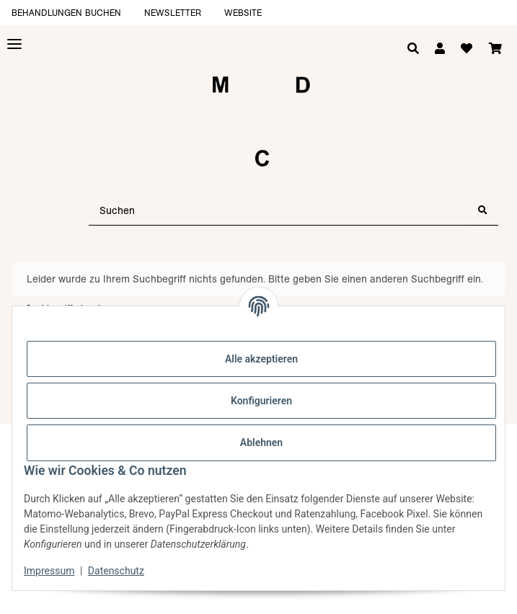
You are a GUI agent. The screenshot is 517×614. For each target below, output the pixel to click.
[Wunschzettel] (466, 49)
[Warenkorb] (495, 49)
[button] (440, 49)
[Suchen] (278, 211)
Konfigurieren (261, 400)
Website (243, 12)
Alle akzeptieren (261, 359)
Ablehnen (261, 442)
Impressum (49, 571)
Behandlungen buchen (66, 12)
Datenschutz (116, 571)
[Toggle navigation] (14, 44)
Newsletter (172, 12)
